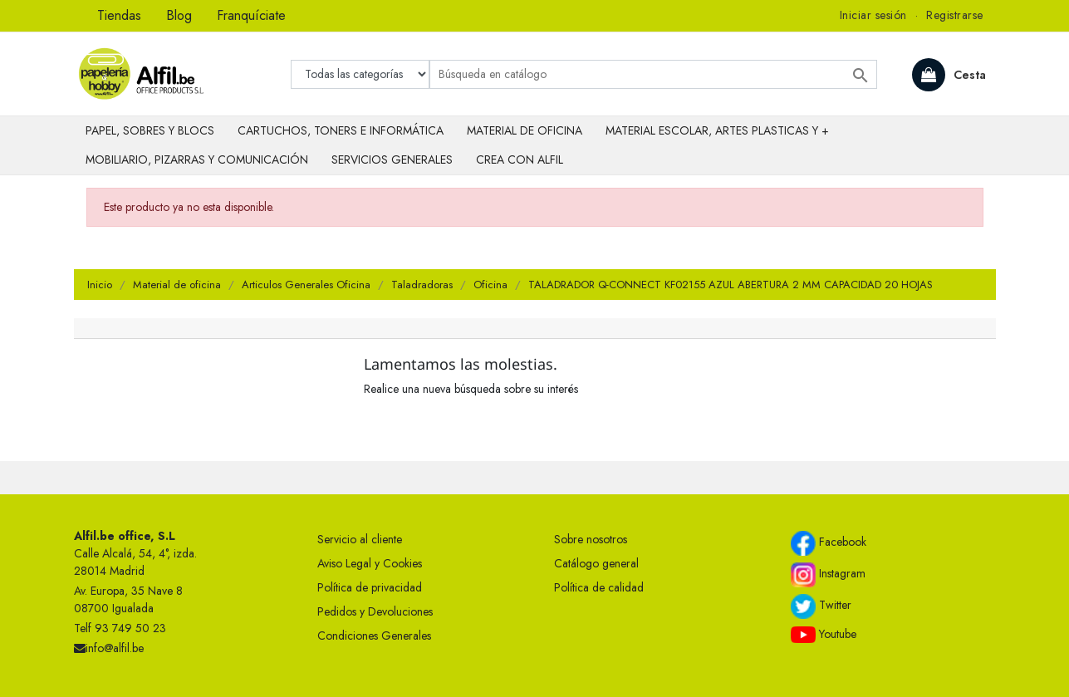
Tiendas (119, 15)
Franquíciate (251, 15)
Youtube (823, 635)
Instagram (828, 574)
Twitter (821, 606)
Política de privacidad (369, 587)
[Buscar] (653, 74)
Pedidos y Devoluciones (375, 611)
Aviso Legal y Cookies (369, 563)
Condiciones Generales (374, 635)
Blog (179, 15)
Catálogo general (596, 563)
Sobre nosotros (590, 539)
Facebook (828, 543)
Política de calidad (599, 587)
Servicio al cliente (359, 539)
